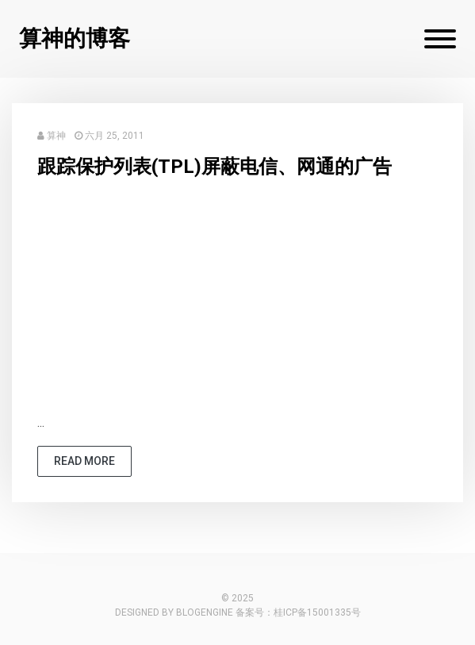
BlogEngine (204, 612)
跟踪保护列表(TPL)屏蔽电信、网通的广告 (214, 166)
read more (84, 461)
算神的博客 (74, 38)
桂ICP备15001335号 (317, 612)
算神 (56, 135)
